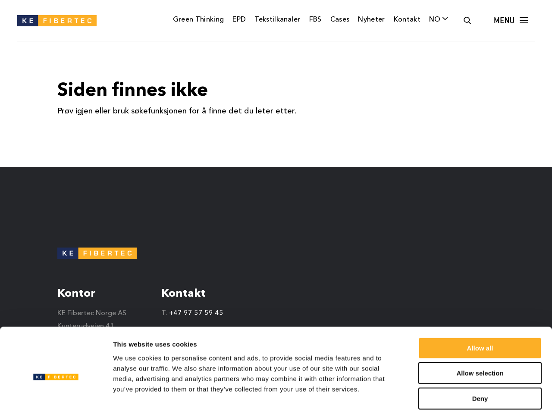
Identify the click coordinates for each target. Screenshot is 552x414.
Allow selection (479, 334)
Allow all (480, 308)
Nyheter (371, 19)
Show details (453, 397)
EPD (239, 19)
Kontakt (407, 19)
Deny (480, 359)
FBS (315, 19)
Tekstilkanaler (277, 19)
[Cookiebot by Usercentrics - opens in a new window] (56, 397)
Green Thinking (198, 19)
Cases (340, 19)
